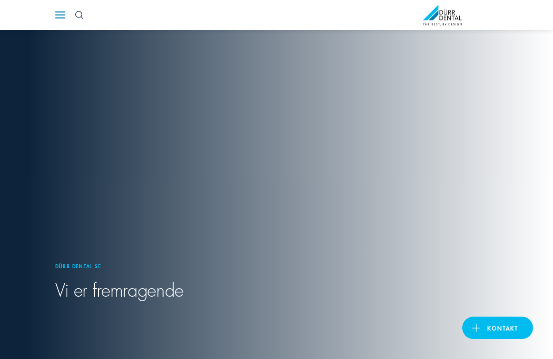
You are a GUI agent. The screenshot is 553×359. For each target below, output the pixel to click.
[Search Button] (79, 15)
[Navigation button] (60, 14)
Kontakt (502, 328)
